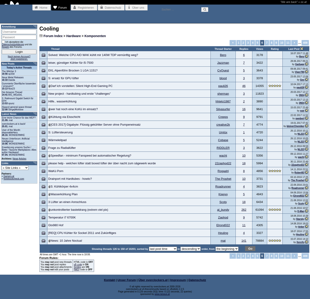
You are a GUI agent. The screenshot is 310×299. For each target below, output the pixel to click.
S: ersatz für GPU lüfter (63, 78)
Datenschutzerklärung (13, 44)
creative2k (223, 124)
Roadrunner (223, 186)
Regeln (5, 47)
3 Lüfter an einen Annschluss (67, 202)
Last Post (294, 49)
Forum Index (53, 36)
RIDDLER (223, 148)
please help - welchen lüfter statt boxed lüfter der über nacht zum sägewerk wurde (102, 163)
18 (244, 163)
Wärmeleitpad (57, 140)
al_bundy (223, 209)
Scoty (223, 202)
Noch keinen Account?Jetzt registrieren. (19, 57)
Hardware (73, 36)
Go (250, 248)
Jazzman (223, 62)
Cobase (223, 140)
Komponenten (95, 36)
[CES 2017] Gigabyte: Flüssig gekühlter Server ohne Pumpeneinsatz (96, 124)
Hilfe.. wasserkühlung (62, 101)
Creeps (223, 117)
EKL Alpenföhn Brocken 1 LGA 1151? (72, 70)
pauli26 (223, 86)
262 (243, 209)
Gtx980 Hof (55, 225)
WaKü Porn (55, 171)
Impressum (178, 280)
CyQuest (223, 70)
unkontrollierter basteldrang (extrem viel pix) (79, 209)
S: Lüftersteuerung (60, 132)
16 (244, 109)
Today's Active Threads (19, 67)
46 (244, 86)
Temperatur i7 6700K (62, 217)
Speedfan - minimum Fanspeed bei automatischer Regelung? (91, 155)
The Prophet (223, 178)
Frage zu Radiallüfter (62, 148)
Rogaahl (223, 171)
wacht (223, 155)
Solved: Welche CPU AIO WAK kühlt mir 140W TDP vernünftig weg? (93, 55)
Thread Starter (223, 49)
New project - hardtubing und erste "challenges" (79, 93)
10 (281, 42)
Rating (275, 49)
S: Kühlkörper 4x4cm (64, 186)
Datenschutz (197, 280)
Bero (223, 55)
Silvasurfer (223, 109)
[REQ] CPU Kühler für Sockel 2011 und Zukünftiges (82, 233)
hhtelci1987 (223, 101)
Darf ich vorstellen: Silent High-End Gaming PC (82, 86)
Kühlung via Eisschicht (65, 117)
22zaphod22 (223, 163)
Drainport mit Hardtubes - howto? (70, 178)
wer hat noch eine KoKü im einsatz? (74, 109)
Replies (243, 49)
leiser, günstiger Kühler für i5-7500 (70, 62)
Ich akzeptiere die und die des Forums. (17, 44)
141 (243, 240)
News (15, 158)
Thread (55, 49)
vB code (78, 264)
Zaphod (223, 217)
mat (223, 240)
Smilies (77, 267)
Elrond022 (223, 225)
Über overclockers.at (153, 280)
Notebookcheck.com (13, 178)
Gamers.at (8, 176)
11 (288, 42)
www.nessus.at (162, 294)
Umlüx (223, 132)
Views (259, 49)
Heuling (223, 233)
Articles (22, 158)
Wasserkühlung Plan (64, 194)
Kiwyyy (223, 194)
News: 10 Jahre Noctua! (66, 240)
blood (223, 78)
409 (305, 42)
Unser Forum (127, 280)
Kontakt (109, 280)
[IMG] (76, 269)
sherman (223, 93)
